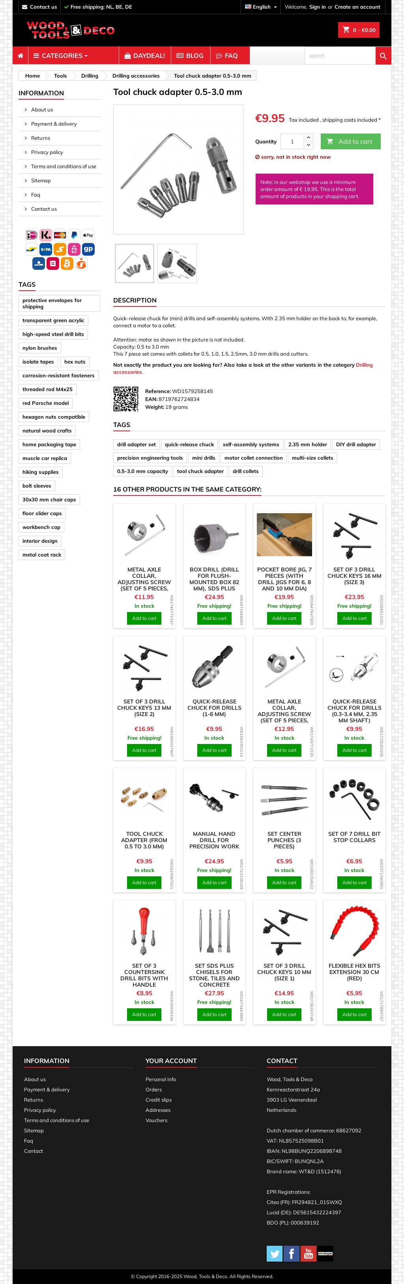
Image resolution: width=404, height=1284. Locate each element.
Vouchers (156, 1120)
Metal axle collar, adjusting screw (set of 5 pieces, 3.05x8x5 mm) (144, 582)
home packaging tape (49, 444)
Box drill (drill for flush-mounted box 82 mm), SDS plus (214, 579)
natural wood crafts (47, 430)
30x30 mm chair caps (49, 499)
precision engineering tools (150, 458)
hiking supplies (40, 472)
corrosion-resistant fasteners (58, 375)
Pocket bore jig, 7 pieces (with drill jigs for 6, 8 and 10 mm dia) (284, 579)
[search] (348, 55)
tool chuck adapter (200, 471)
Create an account (357, 7)
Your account (171, 1061)
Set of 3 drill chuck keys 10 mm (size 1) (284, 972)
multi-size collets (312, 458)
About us (41, 109)
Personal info (161, 1079)
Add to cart (349, 141)
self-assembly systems (251, 444)
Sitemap (40, 180)
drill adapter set (136, 444)
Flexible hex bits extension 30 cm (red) (354, 972)
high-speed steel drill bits (53, 334)
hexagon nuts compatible (53, 417)
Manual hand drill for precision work (214, 840)
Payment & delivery (53, 124)
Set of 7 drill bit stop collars (354, 837)
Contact (33, 1151)
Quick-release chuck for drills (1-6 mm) (214, 708)
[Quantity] (292, 141)
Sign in (317, 7)
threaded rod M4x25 (47, 389)
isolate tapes (38, 361)
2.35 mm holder (307, 444)
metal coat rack (41, 554)
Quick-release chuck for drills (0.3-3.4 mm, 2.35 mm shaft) (354, 711)
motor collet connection (253, 458)
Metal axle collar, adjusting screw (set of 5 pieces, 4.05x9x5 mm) (284, 714)
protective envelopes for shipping (52, 303)
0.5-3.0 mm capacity (142, 471)
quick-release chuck (189, 444)
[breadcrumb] (31, 75)
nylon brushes (39, 348)
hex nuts (75, 361)
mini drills (203, 458)
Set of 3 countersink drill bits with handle (144, 975)
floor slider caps (42, 513)
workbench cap (41, 527)
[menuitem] (20, 55)
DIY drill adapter (356, 444)
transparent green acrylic (53, 320)
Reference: (158, 391)
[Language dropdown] (262, 7)
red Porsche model (45, 403)
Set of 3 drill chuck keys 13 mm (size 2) (144, 708)
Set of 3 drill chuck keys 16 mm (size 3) (354, 576)
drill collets (246, 471)
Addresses (158, 1110)
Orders (154, 1089)
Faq (35, 194)
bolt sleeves (36, 485)
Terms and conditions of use (63, 166)
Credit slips (159, 1100)
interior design (40, 541)
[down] (308, 145)
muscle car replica (44, 458)
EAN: (151, 399)
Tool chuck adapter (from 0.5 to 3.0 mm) (144, 840)
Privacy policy (46, 152)
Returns (40, 138)
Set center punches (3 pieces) (284, 840)
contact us (43, 7)
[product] (144, 534)
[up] (308, 138)
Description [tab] (135, 300)
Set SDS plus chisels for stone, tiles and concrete (214, 975)
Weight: (154, 407)
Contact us (43, 209)
